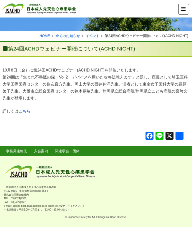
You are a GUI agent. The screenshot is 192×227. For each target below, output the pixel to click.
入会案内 (41, 151)
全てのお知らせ (68, 36)
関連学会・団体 (67, 151)
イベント (93, 36)
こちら (24, 111)
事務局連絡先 (16, 151)
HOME (45, 36)
